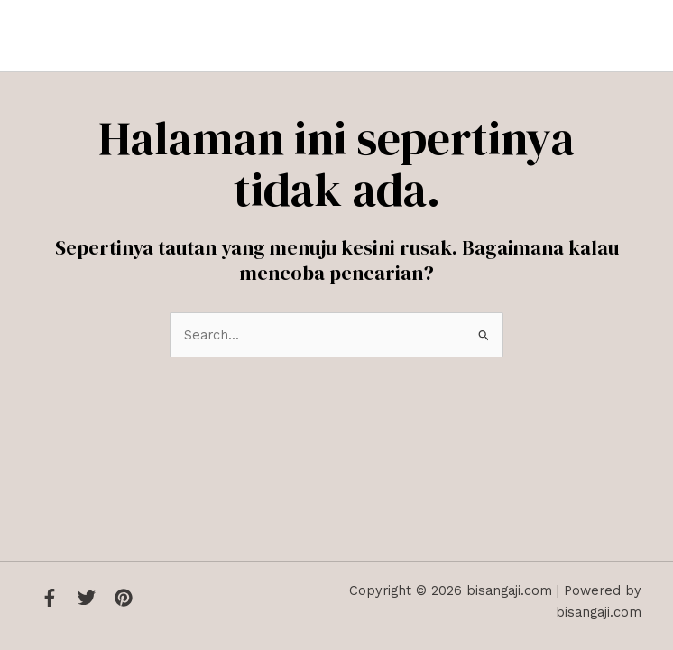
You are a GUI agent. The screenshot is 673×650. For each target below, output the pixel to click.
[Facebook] (50, 598)
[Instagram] (124, 598)
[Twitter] (87, 598)
